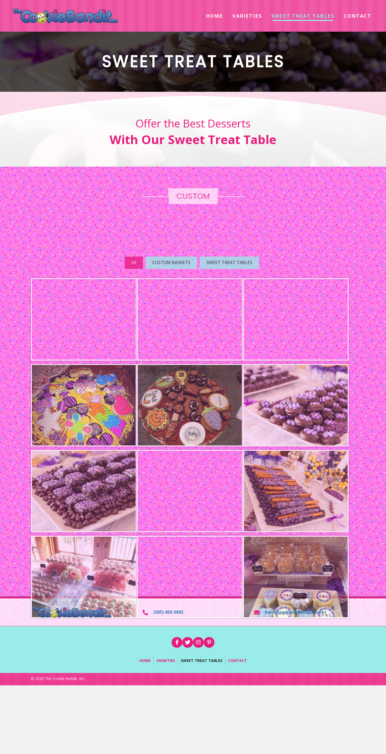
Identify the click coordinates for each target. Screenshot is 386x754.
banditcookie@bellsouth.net (295, 612)
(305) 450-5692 (168, 612)
